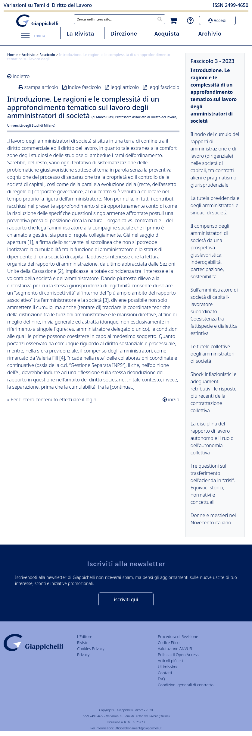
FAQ (161, 678)
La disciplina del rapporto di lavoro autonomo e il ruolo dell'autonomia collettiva (212, 438)
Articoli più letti (171, 660)
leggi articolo (124, 87)
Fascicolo (47, 54)
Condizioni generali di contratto (185, 684)
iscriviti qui (126, 599)
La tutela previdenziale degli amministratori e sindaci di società (215, 205)
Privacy (83, 654)
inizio (173, 399)
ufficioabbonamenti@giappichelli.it (137, 728)
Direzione (123, 33)
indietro (21, 76)
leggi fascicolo (164, 87)
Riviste (83, 642)
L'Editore (84, 636)
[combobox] (119, 19)
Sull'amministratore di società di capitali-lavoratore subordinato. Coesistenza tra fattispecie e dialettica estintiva (214, 311)
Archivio (209, 33)
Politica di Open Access (178, 654)
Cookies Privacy (90, 648)
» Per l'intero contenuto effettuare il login (51, 399)
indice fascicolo (84, 87)
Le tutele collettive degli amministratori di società (213, 353)
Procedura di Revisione (178, 636)
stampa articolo (41, 87)
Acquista (166, 33)
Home (12, 54)
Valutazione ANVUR (175, 648)
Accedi (217, 20)
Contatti (165, 672)
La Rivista (80, 33)
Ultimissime (168, 666)
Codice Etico (168, 642)
